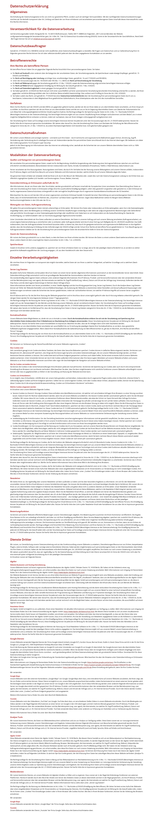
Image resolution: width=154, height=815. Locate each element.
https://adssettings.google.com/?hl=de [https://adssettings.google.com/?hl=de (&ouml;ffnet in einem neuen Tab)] (77, 667)
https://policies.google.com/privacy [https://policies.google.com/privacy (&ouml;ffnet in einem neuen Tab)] (100, 662)
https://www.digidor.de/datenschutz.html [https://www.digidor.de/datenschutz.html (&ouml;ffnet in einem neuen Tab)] (69, 572)
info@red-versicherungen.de (43, 39)
